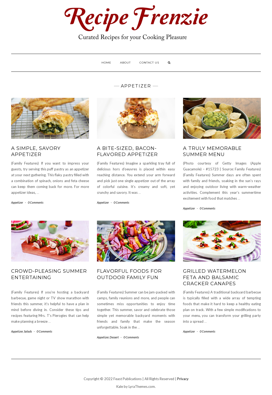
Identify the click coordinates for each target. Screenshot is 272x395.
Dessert (114, 337)
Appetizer (17, 202)
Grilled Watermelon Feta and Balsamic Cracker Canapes (214, 277)
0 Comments (35, 202)
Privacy (183, 379)
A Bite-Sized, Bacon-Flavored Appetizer (127, 151)
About (125, 62)
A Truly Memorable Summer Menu (212, 151)
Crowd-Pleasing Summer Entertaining (49, 274)
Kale (119, 386)
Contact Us (149, 62)
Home (106, 62)
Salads (28, 331)
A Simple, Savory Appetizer (36, 151)
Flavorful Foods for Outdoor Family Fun (129, 274)
